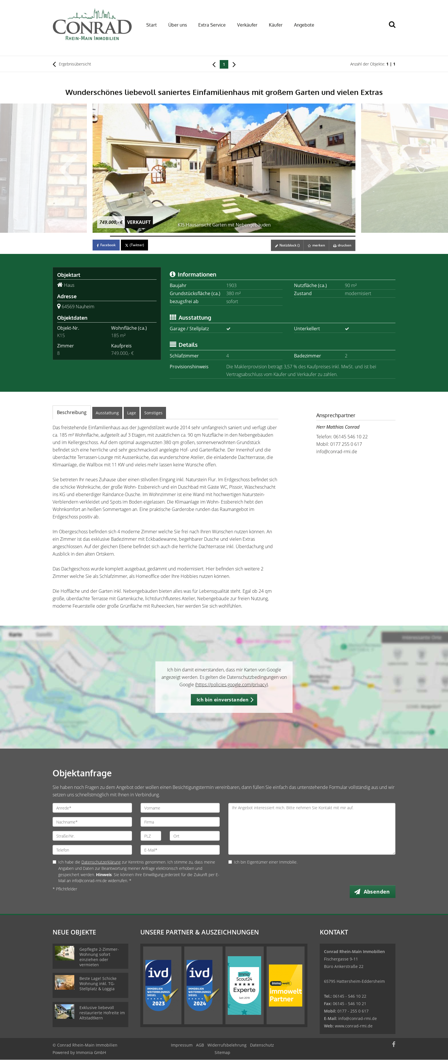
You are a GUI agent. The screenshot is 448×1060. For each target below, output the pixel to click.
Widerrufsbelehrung (227, 1045)
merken (315, 245)
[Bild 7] (206, 236)
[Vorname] (180, 808)
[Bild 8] (224, 236)
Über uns (177, 25)
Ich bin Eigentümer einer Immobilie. (262, 862)
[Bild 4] (154, 236)
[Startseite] (92, 24)
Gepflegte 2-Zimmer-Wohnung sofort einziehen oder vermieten (99, 957)
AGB (200, 1045)
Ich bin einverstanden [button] (223, 700)
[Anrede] (92, 808)
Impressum (182, 1045)
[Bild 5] (171, 236)
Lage (131, 412)
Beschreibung (72, 412)
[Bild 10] (259, 236)
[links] (213, 64)
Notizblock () (285, 245)
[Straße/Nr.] (92, 836)
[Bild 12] (294, 236)
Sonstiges (153, 412)
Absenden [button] (377, 891)
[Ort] (195, 836)
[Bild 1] (101, 236)
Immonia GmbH (91, 1052)
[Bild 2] (118, 236)
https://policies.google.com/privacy (231, 684)
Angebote (304, 25)
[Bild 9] (241, 236)
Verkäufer (247, 25)
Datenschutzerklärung (101, 862)
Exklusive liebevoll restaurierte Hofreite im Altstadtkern (102, 1013)
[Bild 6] (189, 236)
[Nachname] (92, 822)
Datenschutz (262, 1045)
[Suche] (394, 28)
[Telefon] (92, 850)
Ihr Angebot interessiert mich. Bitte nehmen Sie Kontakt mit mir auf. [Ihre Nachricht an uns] (311, 829)
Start (151, 25)
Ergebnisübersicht (72, 64)
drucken (342, 245)
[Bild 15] (346, 236)
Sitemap (222, 1052)
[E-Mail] (180, 850)
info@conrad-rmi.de (336, 451)
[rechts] (234, 64)
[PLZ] (151, 836)
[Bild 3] (136, 236)
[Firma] (180, 822)
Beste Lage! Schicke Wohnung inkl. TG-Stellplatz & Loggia (98, 984)
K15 (61, 335)
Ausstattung (107, 412)
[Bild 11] (276, 236)
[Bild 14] (329, 236)
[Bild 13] (311, 236)
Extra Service (212, 25)
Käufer (276, 25)
